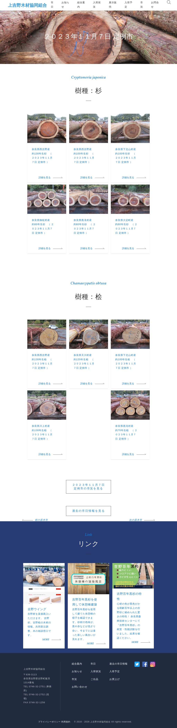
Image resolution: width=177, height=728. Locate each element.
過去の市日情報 (118, 663)
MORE (45, 639)
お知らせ (65, 4)
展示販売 (113, 4)
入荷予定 (128, 4)
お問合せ (155, 4)
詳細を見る (45, 177)
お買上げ (114, 679)
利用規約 (65, 722)
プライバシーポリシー (49, 722)
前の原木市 (41, 520)
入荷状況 (97, 4)
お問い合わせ (79, 686)
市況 (141, 4)
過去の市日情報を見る (88, 510)
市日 (52, 4)
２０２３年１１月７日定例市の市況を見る (88, 486)
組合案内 (81, 4)
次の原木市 (135, 520)
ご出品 (94, 679)
